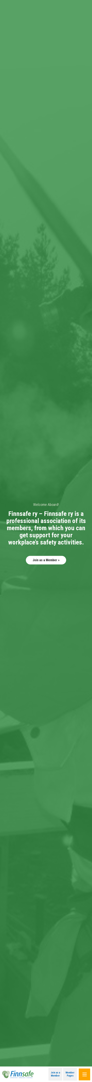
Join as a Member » (46, 560)
